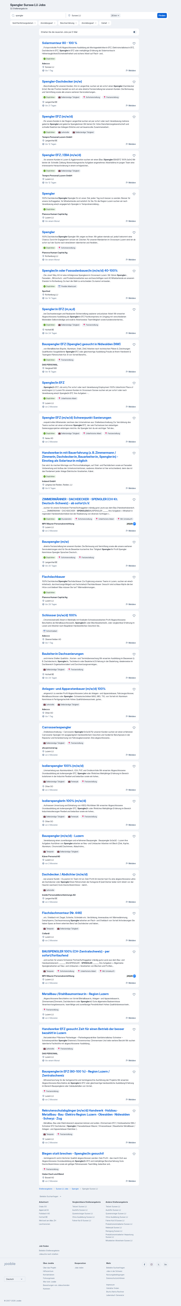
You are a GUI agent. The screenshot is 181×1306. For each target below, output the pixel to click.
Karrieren (46, 1289)
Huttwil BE (43, 1217)
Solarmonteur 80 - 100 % (59, 43)
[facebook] (144, 1264)
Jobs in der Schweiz (114, 1271)
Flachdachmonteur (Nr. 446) (62, 913)
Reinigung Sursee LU (114, 1231)
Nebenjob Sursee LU (114, 1227)
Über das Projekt (49, 1268)
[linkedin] (165, 1264)
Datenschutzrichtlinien (115, 1278)
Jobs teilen (79, 1268)
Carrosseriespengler (56, 727)
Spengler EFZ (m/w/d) (57, 116)
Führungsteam (49, 1278)
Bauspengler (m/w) (55, 542)
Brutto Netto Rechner (115, 1292)
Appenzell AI (44, 1210)
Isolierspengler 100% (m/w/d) (63, 766)
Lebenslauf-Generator (115, 1295)
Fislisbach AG (44, 1213)
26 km (115, 15)
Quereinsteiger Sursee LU (82, 1213)
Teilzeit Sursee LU (79, 1206)
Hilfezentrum (48, 1271)
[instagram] (151, 1264)
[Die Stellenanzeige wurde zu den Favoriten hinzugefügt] (134, 43)
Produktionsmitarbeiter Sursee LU (119, 1224)
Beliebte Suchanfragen (51, 1196)
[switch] (135, 32)
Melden (131, 70)
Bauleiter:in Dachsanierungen (63, 654)
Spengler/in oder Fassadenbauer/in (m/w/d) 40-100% (80, 270)
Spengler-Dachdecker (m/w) (62, 81)
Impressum (110, 1285)
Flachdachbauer (53, 577)
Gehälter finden (112, 1288)
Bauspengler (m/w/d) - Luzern (63, 836)
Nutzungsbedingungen (115, 1275)
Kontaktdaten (48, 1275)
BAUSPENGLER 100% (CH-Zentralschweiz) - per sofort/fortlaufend (76, 953)
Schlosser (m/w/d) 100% (59, 615)
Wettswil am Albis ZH (47, 1220)
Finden (162, 15)
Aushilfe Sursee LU (79, 1210)
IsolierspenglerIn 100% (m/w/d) (64, 801)
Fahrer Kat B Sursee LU (81, 1220)
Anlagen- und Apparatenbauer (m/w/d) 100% (74, 689)
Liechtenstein (44, 1224)
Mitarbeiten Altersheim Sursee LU (119, 1240)
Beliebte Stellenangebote (49, 1250)
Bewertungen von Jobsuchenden (56, 1285)
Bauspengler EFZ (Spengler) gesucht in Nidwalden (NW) (81, 344)
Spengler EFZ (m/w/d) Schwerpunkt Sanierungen (76, 417)
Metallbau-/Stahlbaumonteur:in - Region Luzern (75, 994)
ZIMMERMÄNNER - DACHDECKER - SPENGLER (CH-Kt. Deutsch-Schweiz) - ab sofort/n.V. (80, 501)
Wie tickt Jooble (49, 1282)
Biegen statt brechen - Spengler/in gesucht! (73, 1153)
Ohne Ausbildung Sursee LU (83, 1217)
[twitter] (158, 1264)
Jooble (18, 1301)
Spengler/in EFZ (53, 382)
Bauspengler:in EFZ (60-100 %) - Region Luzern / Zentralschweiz (76, 1073)
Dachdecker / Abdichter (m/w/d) (65, 874)
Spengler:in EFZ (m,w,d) (58, 309)
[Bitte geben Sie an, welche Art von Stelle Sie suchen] (37, 15)
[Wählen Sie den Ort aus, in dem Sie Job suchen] (94, 15)
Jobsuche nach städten (48, 1254)
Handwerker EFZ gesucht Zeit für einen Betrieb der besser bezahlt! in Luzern (83, 1031)
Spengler (48, 193)
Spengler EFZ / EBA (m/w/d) (61, 155)
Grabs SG (43, 1206)
